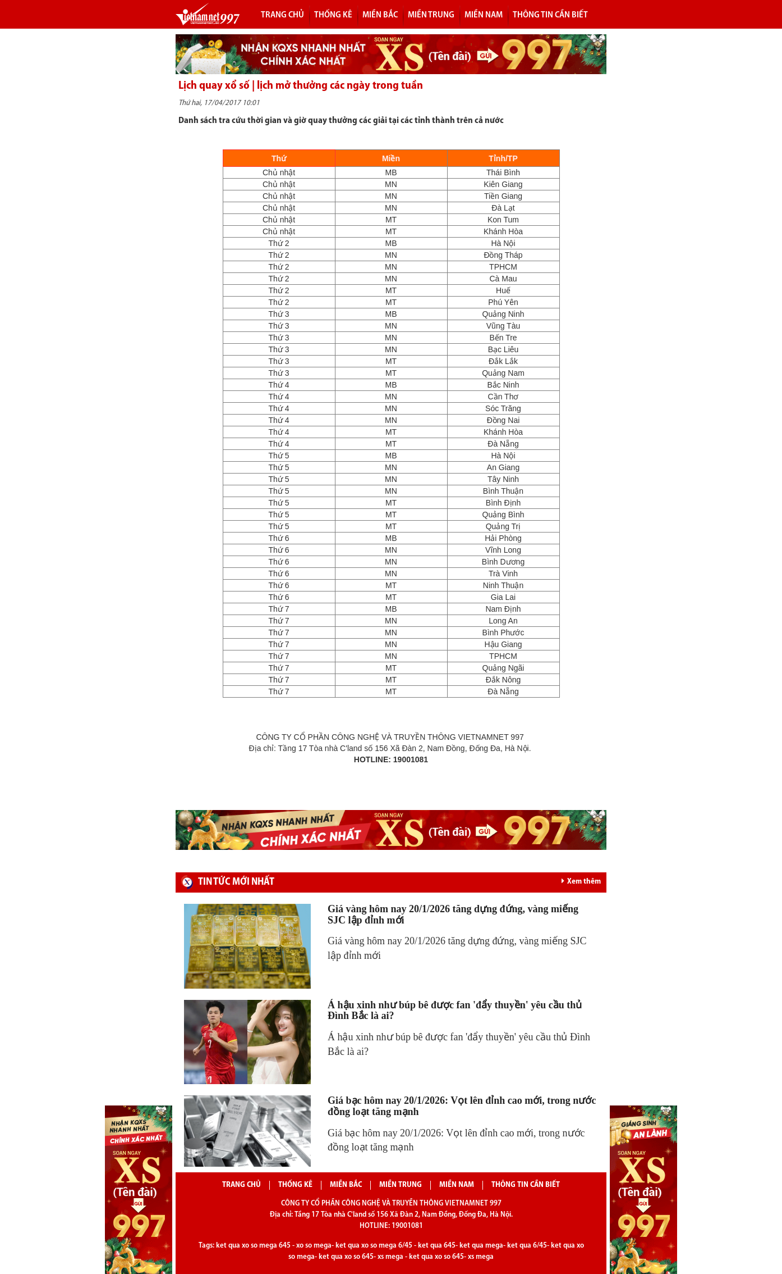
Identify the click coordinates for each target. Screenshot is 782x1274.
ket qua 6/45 (527, 1245)
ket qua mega (481, 1245)
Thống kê (333, 15)
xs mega (390, 1257)
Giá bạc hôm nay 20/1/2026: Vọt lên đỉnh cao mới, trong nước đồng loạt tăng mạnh (462, 1106)
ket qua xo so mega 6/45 (373, 1245)
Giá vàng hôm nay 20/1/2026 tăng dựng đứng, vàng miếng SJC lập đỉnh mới (453, 914)
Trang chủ (282, 15)
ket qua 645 (437, 1245)
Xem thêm (581, 881)
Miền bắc (380, 15)
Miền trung (431, 15)
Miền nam (483, 15)
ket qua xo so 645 (346, 1257)
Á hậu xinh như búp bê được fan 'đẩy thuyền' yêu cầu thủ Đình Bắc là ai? (455, 1010)
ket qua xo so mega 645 (253, 1245)
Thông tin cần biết (550, 15)
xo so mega (314, 1245)
